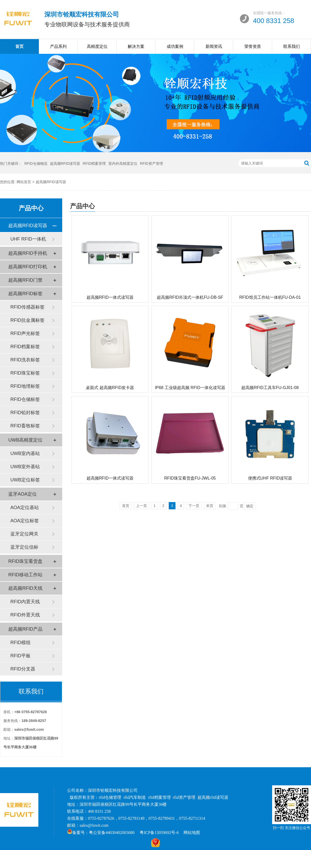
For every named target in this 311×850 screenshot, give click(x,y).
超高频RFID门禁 (25, 280)
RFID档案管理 (94, 163)
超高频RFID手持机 (27, 253)
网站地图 (191, 832)
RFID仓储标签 (25, 399)
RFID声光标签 (25, 333)
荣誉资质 (252, 46)
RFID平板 (20, 655)
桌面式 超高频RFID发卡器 (110, 387)
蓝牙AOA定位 (22, 494)
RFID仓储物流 (35, 163)
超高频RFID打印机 (27, 266)
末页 (209, 506)
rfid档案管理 (159, 797)
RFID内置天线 (25, 601)
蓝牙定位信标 (24, 547)
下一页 (193, 506)
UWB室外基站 (25, 466)
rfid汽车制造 (134, 797)
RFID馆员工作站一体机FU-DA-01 (270, 297)
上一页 (141, 506)
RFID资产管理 (151, 163)
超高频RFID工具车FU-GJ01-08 (270, 387)
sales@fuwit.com (94, 825)
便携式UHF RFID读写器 (270, 478)
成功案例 (175, 46)
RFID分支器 (22, 669)
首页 (19, 46)
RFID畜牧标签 (25, 425)
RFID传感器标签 (27, 307)
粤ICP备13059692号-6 (159, 832)
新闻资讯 (214, 46)
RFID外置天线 (25, 614)
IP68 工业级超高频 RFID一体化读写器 (190, 387)
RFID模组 (20, 642)
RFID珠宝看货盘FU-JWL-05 (190, 478)
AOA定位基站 (24, 507)
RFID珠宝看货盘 (25, 561)
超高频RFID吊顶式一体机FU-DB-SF (190, 297)
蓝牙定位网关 (24, 533)
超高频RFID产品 (25, 629)
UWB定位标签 (25, 479)
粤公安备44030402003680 (112, 832)
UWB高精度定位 (25, 440)
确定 (249, 506)
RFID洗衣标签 (25, 359)
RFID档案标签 (25, 346)
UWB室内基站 (25, 453)
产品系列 (58, 46)
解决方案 (136, 46)
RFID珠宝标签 (25, 373)
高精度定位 (97, 46)
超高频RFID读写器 (65, 163)
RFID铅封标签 (25, 412)
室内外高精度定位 (122, 163)
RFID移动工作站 (25, 574)
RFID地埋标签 (25, 386)
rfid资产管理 (184, 797)
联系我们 (291, 46)
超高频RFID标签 (25, 293)
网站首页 (24, 182)
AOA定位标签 (24, 520)
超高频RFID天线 (25, 588)
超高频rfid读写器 (212, 797)
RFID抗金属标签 (27, 320)
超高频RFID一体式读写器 (110, 297)
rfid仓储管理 (110, 797)
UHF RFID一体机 (28, 239)
